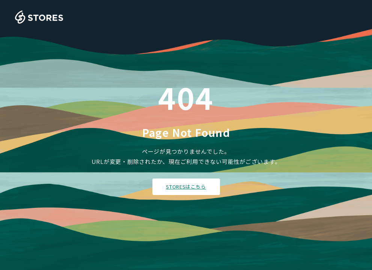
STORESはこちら (186, 186)
